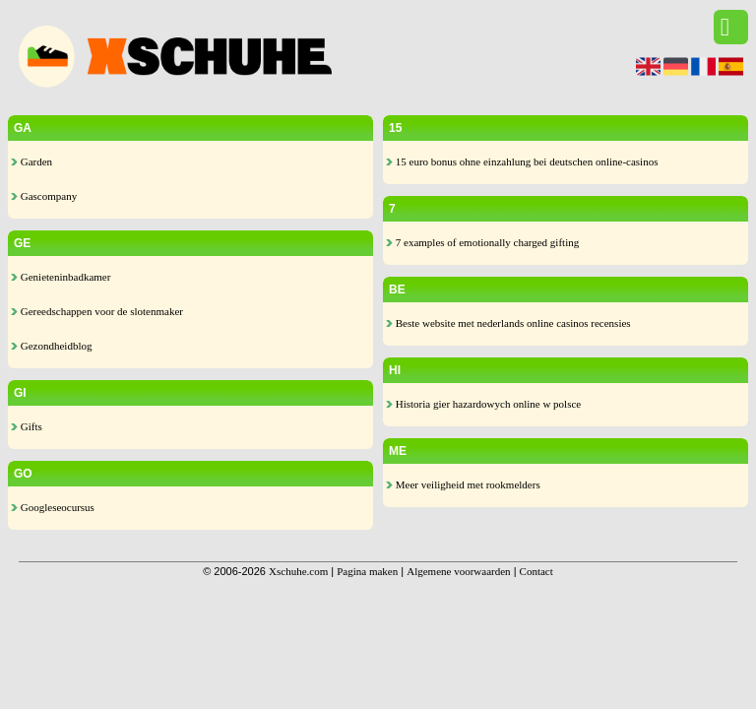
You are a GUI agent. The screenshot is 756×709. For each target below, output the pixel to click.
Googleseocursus (52, 507)
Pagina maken (367, 571)
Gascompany (44, 196)
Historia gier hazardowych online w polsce (483, 404)
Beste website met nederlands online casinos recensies (508, 323)
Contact (536, 571)
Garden (31, 161)
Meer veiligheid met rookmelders (463, 484)
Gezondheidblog (51, 346)
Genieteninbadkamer (60, 277)
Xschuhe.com (298, 571)
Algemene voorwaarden (458, 571)
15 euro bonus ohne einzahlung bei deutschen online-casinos (522, 161)
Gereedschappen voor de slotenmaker (97, 311)
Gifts (26, 426)
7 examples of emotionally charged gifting (482, 242)
